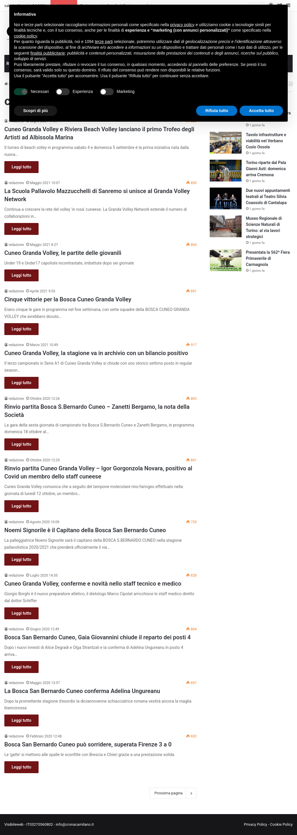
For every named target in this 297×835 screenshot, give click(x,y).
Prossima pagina (173, 793)
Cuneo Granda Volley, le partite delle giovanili (62, 252)
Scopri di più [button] (35, 110)
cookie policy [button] (25, 36)
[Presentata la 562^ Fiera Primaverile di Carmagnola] (226, 260)
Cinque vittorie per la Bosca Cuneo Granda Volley (67, 299)
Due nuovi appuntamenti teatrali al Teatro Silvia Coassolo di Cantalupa (268, 196)
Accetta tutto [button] (261, 110)
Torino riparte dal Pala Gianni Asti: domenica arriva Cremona (266, 168)
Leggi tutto (21, 167)
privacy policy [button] (182, 24)
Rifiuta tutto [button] (216, 110)
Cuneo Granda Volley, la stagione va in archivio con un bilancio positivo (96, 353)
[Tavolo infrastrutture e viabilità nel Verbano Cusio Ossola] (226, 143)
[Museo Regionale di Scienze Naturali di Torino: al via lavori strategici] (226, 226)
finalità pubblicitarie (47, 53)
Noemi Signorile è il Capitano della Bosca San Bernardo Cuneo (85, 530)
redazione (16, 183)
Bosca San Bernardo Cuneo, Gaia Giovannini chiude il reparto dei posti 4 (97, 637)
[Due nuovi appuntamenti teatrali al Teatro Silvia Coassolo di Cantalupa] (226, 198)
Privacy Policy (255, 824)
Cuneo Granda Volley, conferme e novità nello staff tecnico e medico (92, 583)
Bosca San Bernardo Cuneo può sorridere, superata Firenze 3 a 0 (87, 744)
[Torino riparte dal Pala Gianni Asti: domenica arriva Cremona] (226, 170)
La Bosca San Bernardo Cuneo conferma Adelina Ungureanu (82, 691)
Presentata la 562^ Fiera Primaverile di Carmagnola (268, 258)
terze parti (104, 41)
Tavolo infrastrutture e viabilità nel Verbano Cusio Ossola (266, 140)
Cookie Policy (281, 824)
